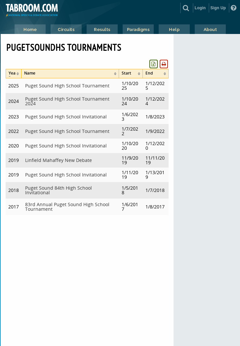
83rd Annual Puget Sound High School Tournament (67, 206)
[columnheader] (13, 74)
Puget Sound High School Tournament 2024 (67, 101)
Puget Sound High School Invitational (66, 116)
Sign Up (218, 8)
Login (200, 8)
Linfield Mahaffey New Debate (58, 160)
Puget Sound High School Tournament (67, 85)
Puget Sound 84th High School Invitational (58, 190)
